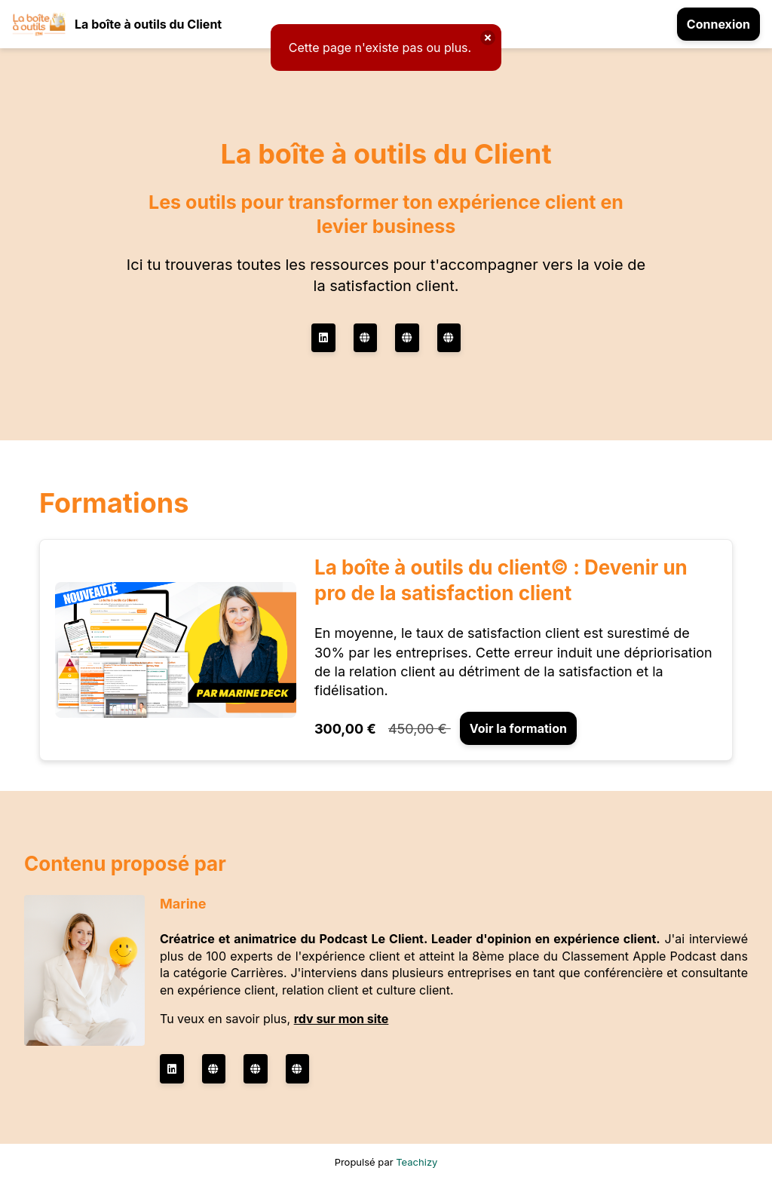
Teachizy (416, 1162)
